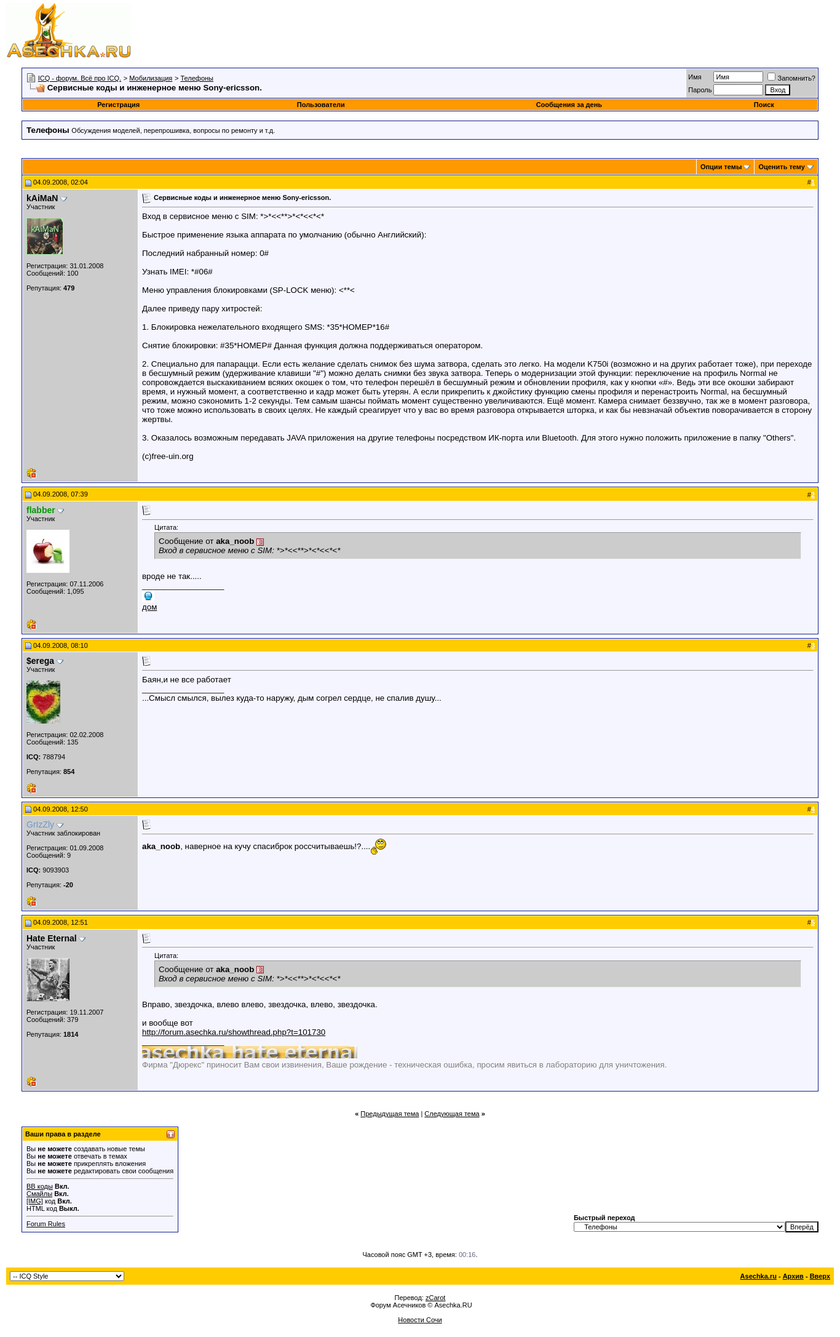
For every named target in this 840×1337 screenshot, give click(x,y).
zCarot (435, 1297)
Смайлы (39, 1193)
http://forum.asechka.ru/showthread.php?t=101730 (233, 1032)
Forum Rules (45, 1223)
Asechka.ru (758, 1276)
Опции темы (721, 166)
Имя (694, 77)
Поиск (764, 104)
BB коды (39, 1186)
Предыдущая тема (389, 1113)
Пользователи (321, 104)
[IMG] (34, 1201)
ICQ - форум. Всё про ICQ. (79, 78)
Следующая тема (451, 1113)
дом (149, 607)
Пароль (699, 90)
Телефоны (196, 78)
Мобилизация (150, 78)
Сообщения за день (569, 104)
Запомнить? (791, 78)
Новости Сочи (420, 1319)
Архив (793, 1276)
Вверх (820, 1276)
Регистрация (118, 104)
